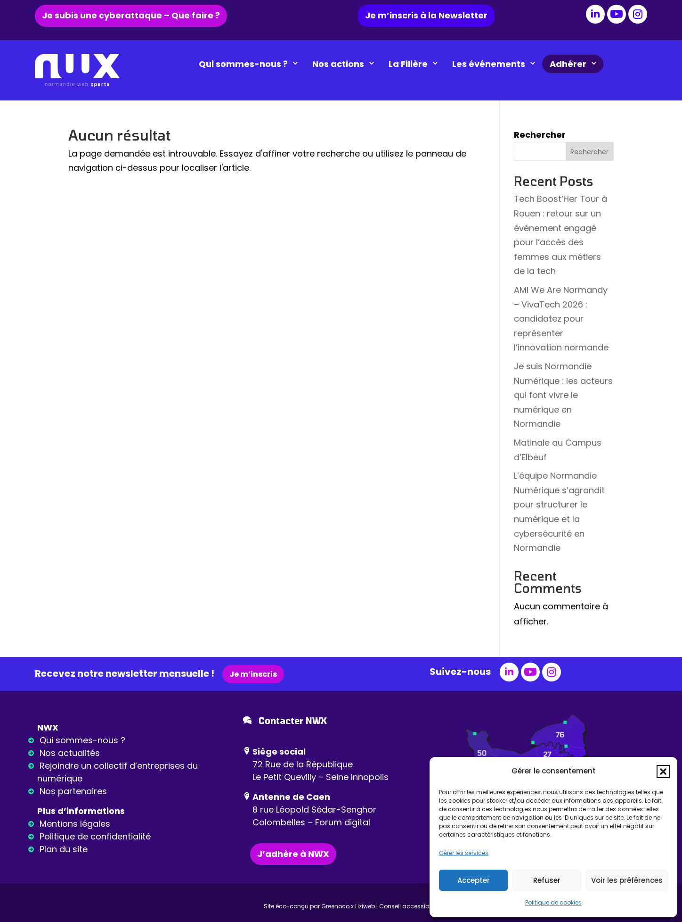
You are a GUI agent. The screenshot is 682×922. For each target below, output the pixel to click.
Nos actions (346, 64)
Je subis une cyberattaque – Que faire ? (131, 15)
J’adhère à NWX (293, 854)
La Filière (417, 64)
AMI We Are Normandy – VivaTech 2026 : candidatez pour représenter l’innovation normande (561, 318)
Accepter (473, 880)
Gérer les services (463, 853)
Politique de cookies (553, 902)
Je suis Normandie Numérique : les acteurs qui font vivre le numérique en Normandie (563, 395)
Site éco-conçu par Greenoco (306, 906)
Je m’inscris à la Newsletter (426, 15)
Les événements (497, 64)
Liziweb (365, 906)
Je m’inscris (253, 674)
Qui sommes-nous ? (252, 64)
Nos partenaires (73, 791)
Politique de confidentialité (95, 836)
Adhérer (576, 64)
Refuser (546, 880)
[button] (663, 771)
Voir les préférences (627, 880)
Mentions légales (75, 824)
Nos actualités (70, 753)
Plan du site (64, 849)
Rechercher (540, 135)
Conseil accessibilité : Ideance (423, 906)
